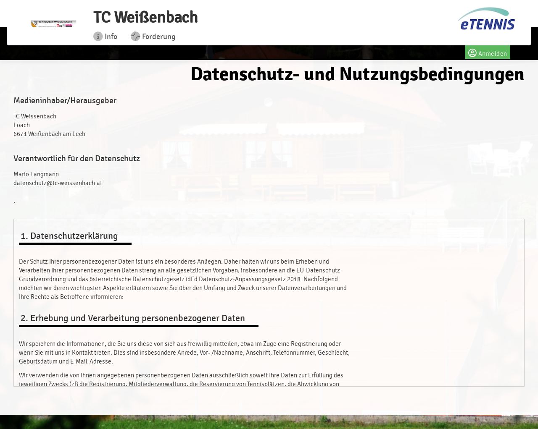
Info (105, 36)
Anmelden (487, 52)
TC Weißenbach (145, 17)
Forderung (153, 36)
